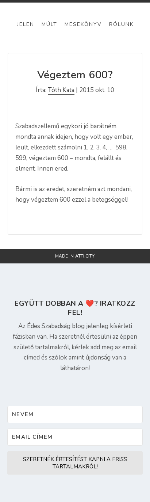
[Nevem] (74, 414)
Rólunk (121, 24)
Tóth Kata (61, 90)
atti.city (85, 256)
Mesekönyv (83, 24)
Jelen (25, 24)
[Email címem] (74, 437)
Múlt (49, 24)
